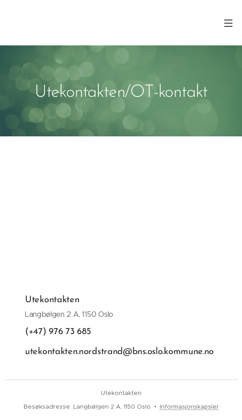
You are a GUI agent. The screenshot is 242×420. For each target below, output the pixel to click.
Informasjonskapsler (189, 406)
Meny (228, 23)
